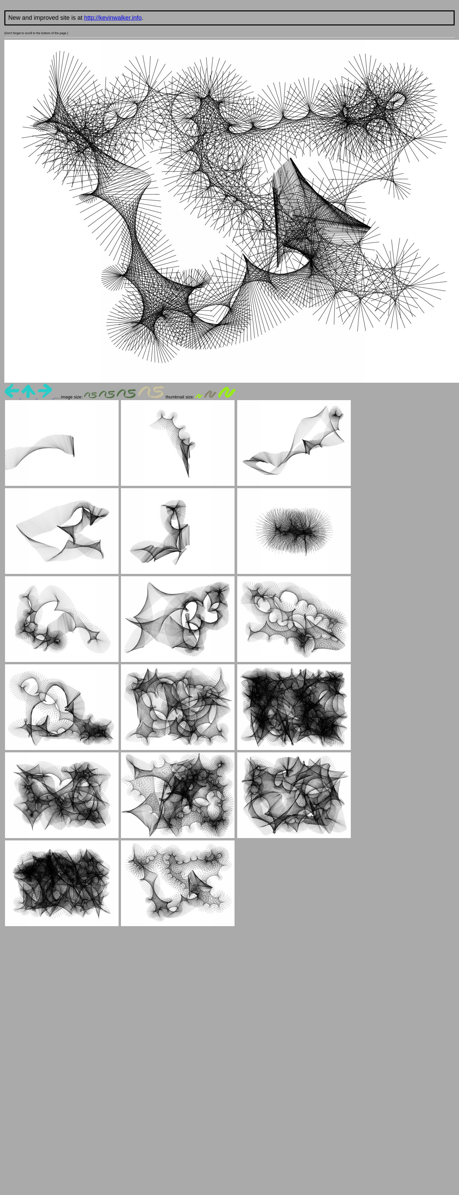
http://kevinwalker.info (113, 17)
